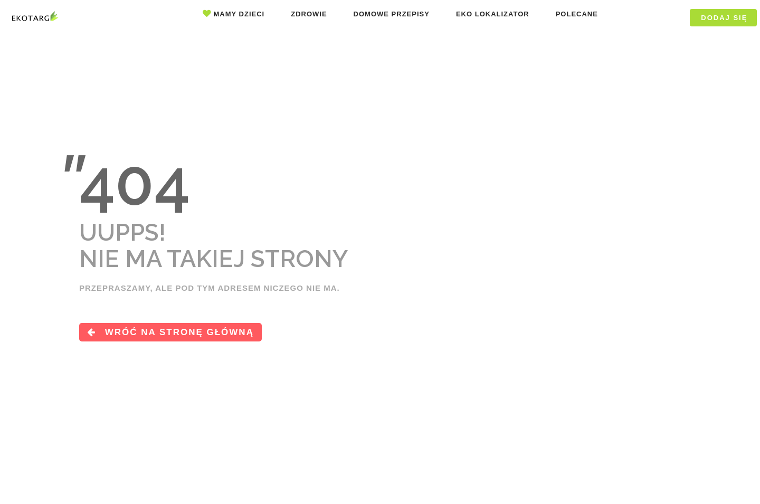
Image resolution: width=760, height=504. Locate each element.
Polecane (577, 14)
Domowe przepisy (392, 14)
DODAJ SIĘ (724, 18)
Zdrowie (309, 14)
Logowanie (650, 18)
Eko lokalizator (492, 14)
